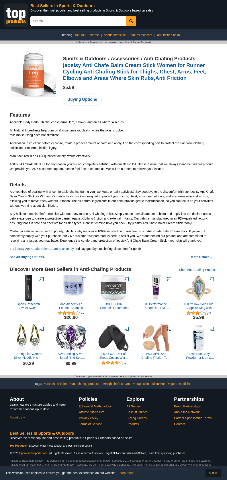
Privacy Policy (88, 418)
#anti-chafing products (85, 384)
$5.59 (68, 87)
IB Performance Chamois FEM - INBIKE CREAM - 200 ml (156, 306)
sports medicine (115, 35)
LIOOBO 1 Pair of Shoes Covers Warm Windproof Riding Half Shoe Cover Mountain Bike (113, 356)
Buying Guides (137, 418)
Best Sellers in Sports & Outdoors (62, 6)
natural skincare (142, 35)
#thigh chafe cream (116, 384)
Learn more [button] (126, 473)
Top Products (18, 445)
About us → (18, 417)
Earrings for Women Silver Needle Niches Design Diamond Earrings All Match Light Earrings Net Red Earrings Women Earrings (28, 356)
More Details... (201, 257)
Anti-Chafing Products (169, 58)
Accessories (125, 58)
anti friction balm (168, 35)
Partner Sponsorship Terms (192, 418)
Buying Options (82, 99)
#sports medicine (180, 384)
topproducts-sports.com (33, 453)
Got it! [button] (213, 472)
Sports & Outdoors (85, 58)
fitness (94, 35)
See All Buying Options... (28, 257)
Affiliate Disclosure (91, 412)
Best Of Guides (137, 412)
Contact (179, 424)
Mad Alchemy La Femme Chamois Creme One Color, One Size (71, 306)
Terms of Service (90, 424)
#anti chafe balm (55, 384)
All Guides (134, 406)
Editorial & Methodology (95, 406)
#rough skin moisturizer (149, 384)
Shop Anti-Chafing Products (198, 270)
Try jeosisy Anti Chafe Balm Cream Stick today (42, 249)
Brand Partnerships (187, 406)
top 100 (80, 35)
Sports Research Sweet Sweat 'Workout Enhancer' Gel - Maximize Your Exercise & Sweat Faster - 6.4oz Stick (28, 306)
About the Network (187, 412)
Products (133, 424)
